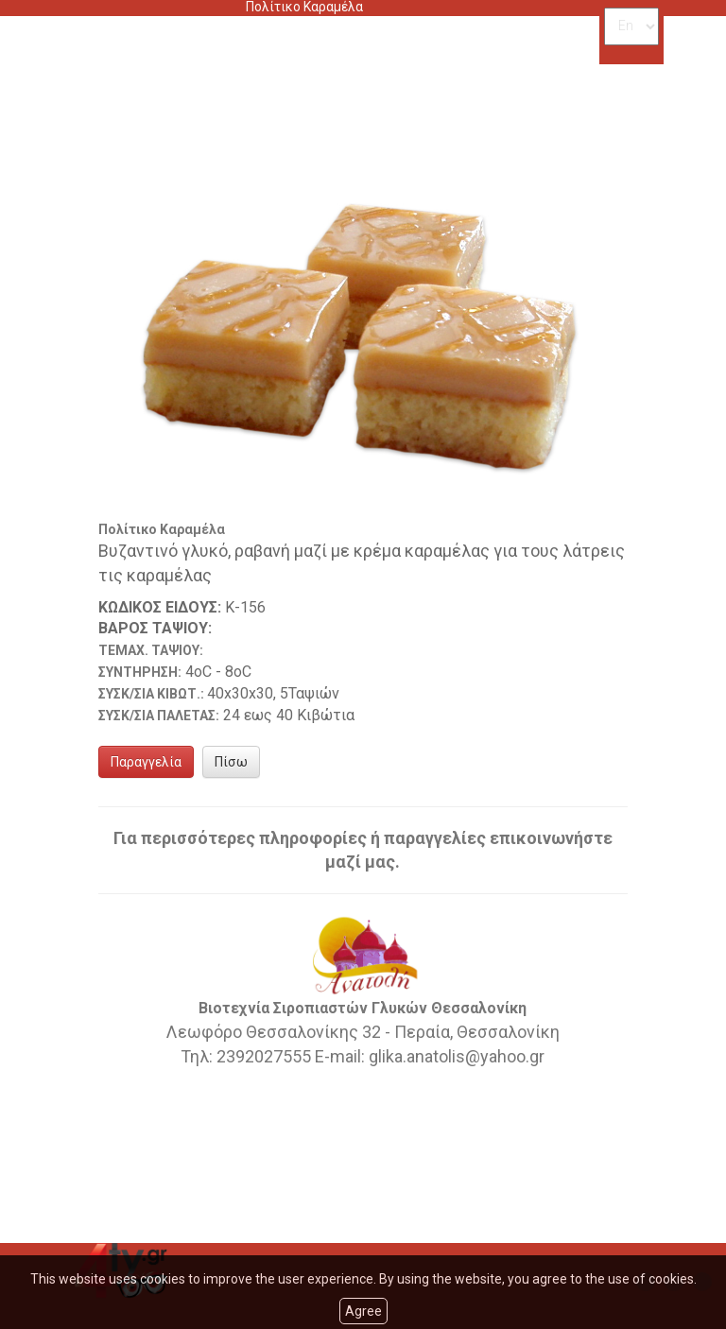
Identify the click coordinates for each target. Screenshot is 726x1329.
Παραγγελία (146, 761)
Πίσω (231, 761)
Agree (363, 1311)
